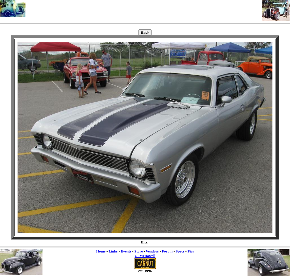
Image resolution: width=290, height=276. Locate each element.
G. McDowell (145, 256)
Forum (167, 251)
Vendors (152, 251)
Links (113, 251)
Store (139, 251)
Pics (190, 251)
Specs (180, 251)
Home (100, 251)
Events (126, 251)
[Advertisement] (144, 8)
